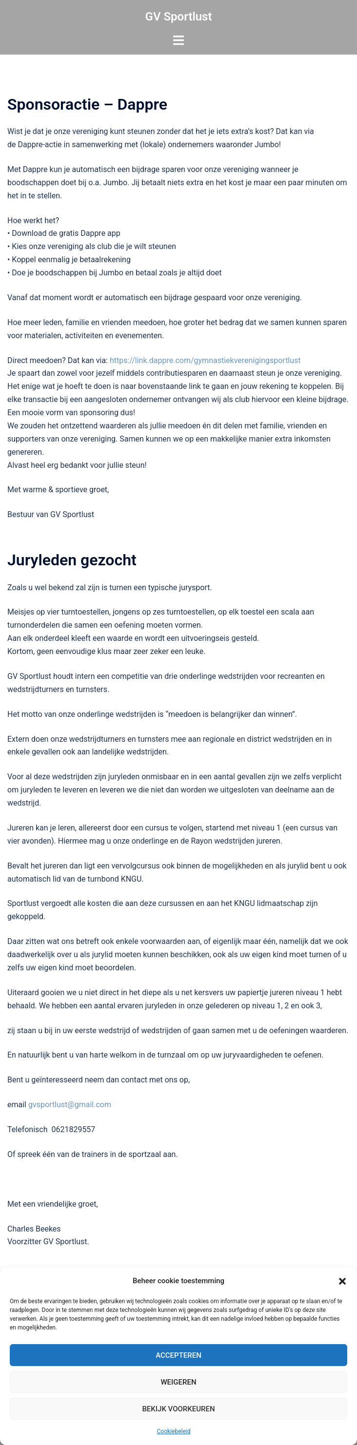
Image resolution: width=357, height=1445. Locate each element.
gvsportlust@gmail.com (69, 1104)
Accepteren (178, 1355)
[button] (342, 1281)
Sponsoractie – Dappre (87, 104)
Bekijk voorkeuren (178, 1409)
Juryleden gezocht (72, 560)
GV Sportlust (178, 16)
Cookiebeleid (174, 1431)
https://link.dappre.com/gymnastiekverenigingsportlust (205, 360)
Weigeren (178, 1382)
